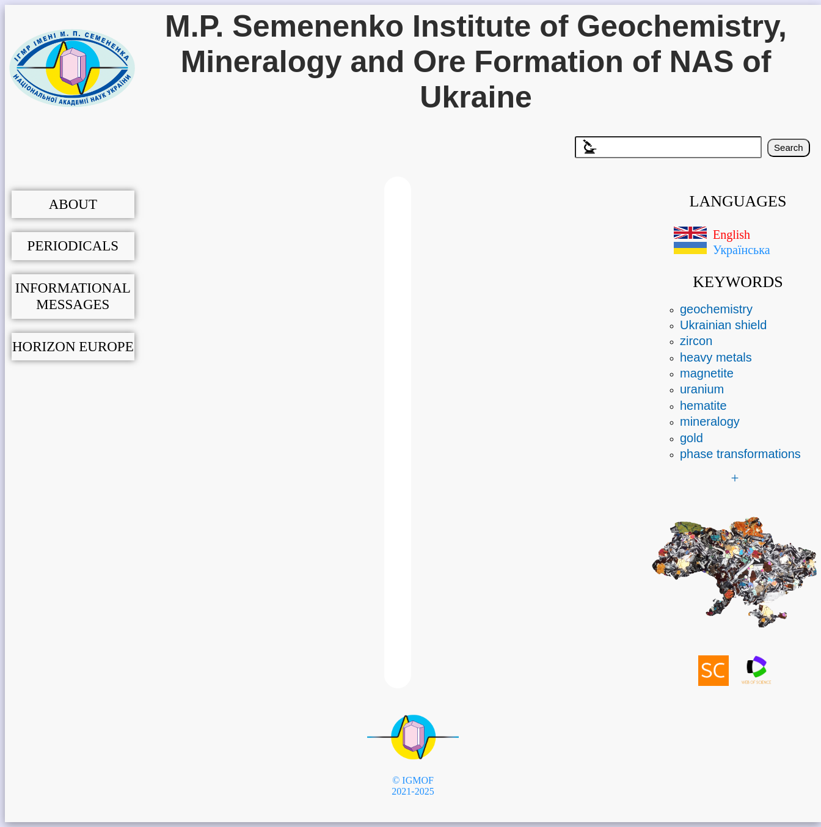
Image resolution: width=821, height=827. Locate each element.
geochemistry (716, 309)
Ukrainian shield (723, 325)
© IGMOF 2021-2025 (413, 785)
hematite (703, 405)
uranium (702, 389)
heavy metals (716, 357)
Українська (741, 250)
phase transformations (740, 454)
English (731, 234)
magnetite (707, 373)
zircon (696, 341)
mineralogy (710, 421)
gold (691, 438)
